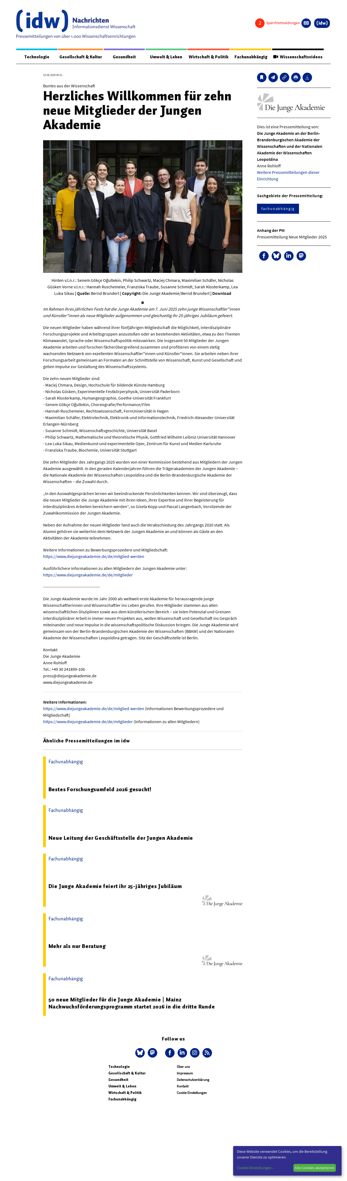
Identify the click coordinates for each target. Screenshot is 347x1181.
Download (221, 293)
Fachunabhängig (249, 57)
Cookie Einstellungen (192, 1093)
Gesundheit (124, 57)
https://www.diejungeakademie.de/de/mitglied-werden (93, 556)
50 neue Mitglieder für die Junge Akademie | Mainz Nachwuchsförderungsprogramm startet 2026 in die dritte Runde (132, 1003)
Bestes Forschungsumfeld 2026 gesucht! (100, 790)
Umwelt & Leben (164, 57)
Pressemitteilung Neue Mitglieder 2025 (292, 237)
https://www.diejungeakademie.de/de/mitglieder (88, 575)
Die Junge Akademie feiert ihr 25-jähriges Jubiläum (115, 886)
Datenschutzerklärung (193, 1080)
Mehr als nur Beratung (77, 946)
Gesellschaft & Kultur (80, 57)
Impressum (185, 1073)
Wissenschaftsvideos (297, 57)
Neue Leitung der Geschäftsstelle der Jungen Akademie (121, 838)
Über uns (183, 1067)
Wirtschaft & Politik (207, 57)
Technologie (36, 57)
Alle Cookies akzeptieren (314, 1167)
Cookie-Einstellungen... (255, 1167)
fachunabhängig (278, 208)
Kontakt (182, 1086)
